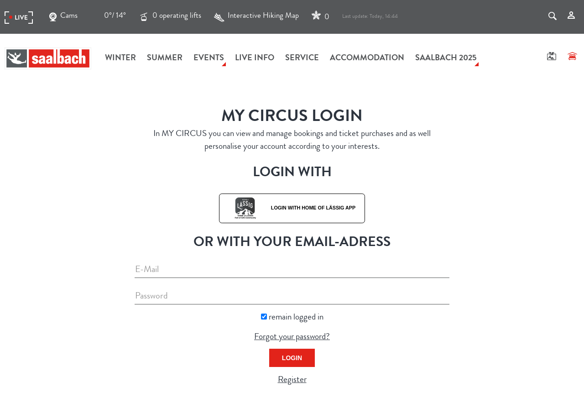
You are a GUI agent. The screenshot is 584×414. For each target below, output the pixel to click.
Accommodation (367, 58)
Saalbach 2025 (446, 58)
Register (292, 380)
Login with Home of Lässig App (292, 207)
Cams (63, 16)
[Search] (552, 16)
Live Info (254, 58)
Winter (120, 58)
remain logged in (296, 318)
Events (208, 58)
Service (302, 58)
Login (292, 358)
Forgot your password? (292, 337)
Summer (164, 58)
